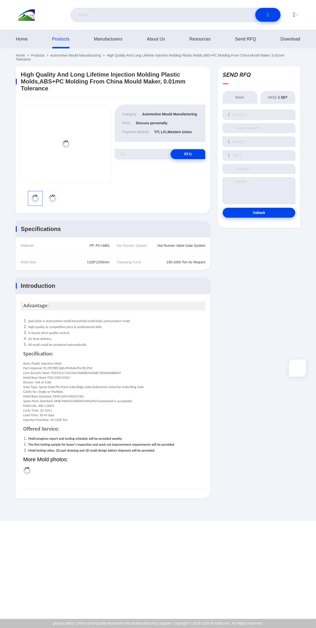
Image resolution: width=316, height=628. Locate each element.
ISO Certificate (281, 568)
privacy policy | (64, 623)
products (61, 39)
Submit (259, 212)
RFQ (188, 154)
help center (278, 600)
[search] (267, 15)
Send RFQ (245, 39)
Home (22, 39)
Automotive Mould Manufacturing (75, 55)
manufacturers (108, 39)
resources (200, 39)
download (290, 39)
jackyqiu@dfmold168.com (45, 569)
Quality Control (281, 579)
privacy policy (280, 590)
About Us (156, 39)
